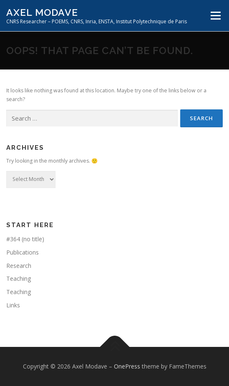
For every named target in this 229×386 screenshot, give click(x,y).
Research (18, 266)
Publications (22, 252)
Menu (215, 15)
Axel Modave (42, 12)
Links (13, 305)
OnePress (127, 366)
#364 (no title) (25, 239)
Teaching (18, 278)
